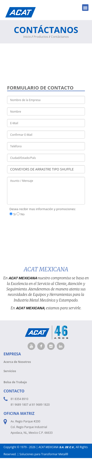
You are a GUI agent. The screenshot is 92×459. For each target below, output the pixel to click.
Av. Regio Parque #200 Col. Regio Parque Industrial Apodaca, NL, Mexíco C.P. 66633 (32, 427)
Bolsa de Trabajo (15, 382)
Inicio (27, 36)
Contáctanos (60, 36)
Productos (40, 36)
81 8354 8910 (19, 399)
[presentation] (43, 228)
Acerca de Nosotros (17, 362)
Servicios (10, 371)
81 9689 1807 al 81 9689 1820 (30, 405)
